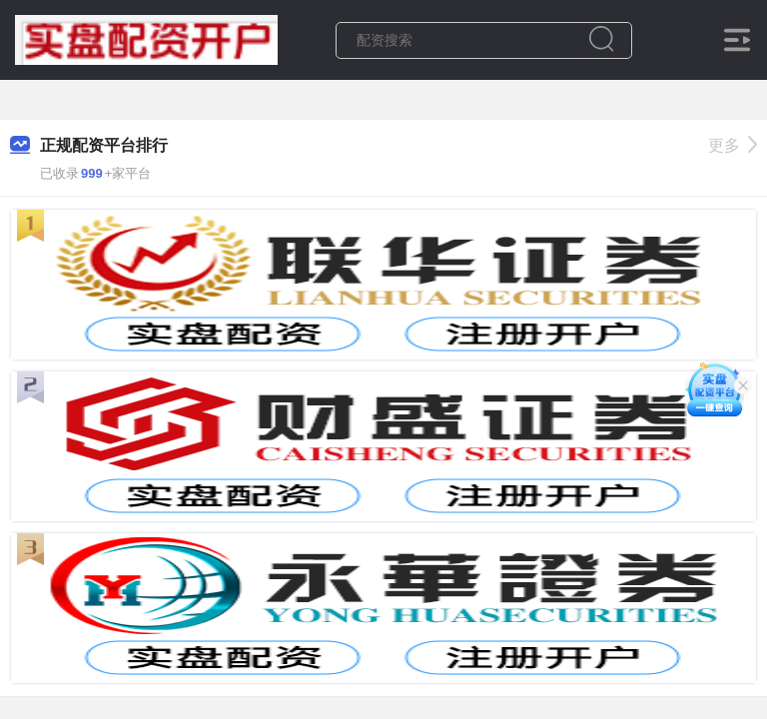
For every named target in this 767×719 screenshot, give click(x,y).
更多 (732, 145)
